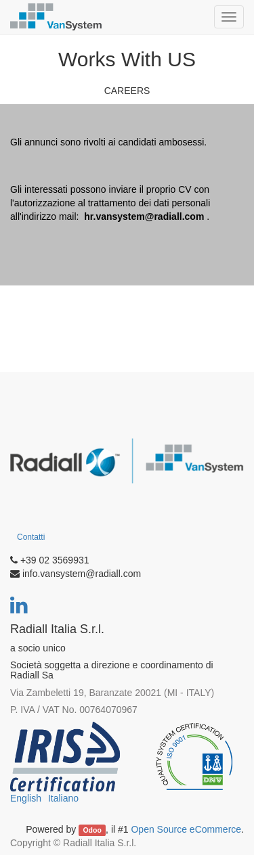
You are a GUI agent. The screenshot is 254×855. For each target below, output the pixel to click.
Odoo (92, 830)
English (25, 798)
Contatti (31, 537)
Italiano (63, 798)
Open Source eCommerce (186, 829)
